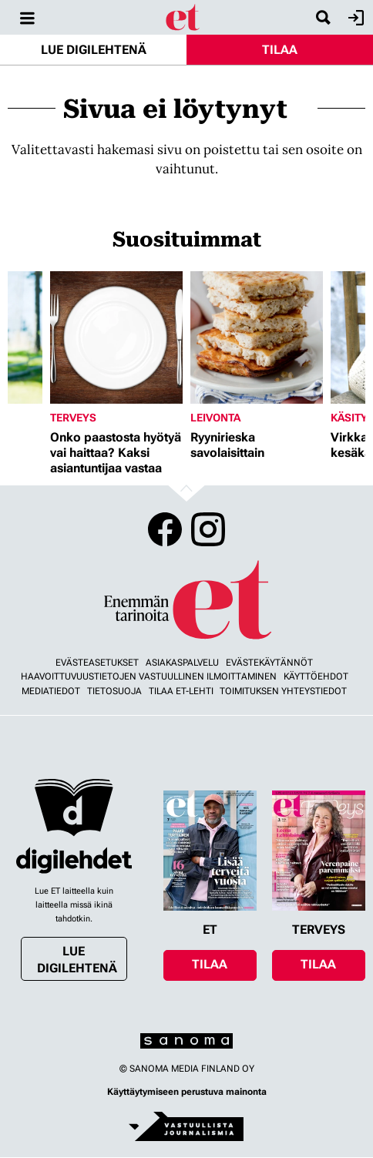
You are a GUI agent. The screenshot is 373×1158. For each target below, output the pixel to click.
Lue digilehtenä (93, 49)
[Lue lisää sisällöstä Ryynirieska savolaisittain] (256, 337)
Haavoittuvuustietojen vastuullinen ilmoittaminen (149, 676)
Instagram (208, 529)
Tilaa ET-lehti (181, 691)
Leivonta (215, 417)
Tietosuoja (114, 691)
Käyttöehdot (316, 676)
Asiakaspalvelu (182, 662)
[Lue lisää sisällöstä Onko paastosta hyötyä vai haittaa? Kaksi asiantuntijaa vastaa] (116, 337)
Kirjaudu (354, 17)
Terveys (73, 417)
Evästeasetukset (97, 662)
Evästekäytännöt (269, 662)
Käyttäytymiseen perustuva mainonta (187, 1091)
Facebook (165, 529)
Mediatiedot (51, 691)
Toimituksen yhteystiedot (283, 691)
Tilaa (279, 49)
